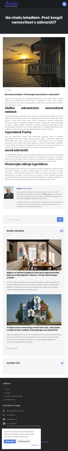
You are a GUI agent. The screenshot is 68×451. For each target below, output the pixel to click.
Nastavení (35, 445)
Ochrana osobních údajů (13, 396)
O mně (7, 389)
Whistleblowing (10, 400)
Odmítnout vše (23, 441)
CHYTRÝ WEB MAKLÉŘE (41, 442)
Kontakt (7, 393)
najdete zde (23, 437)
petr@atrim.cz (12, 419)
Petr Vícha (27, 188)
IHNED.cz (14, 348)
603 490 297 (11, 415)
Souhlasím (10, 441)
